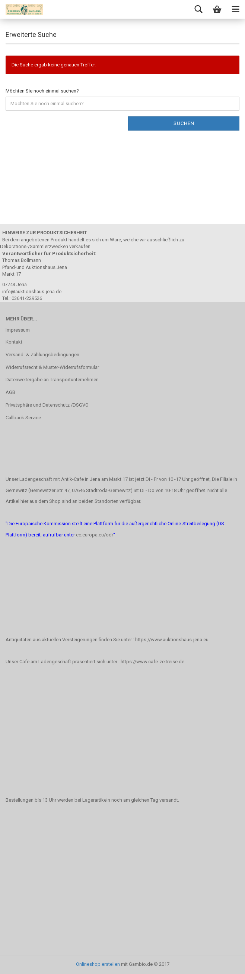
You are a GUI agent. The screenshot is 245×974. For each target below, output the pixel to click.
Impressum (18, 330)
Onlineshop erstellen (98, 964)
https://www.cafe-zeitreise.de (152, 661)
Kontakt (14, 342)
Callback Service (23, 417)
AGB (10, 392)
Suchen (184, 123)
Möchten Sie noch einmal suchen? (42, 91)
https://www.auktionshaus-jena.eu (172, 639)
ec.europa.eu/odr (94, 535)
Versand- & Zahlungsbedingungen (42, 354)
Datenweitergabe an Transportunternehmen (52, 379)
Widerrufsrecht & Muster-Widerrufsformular (52, 367)
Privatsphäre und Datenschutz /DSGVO (47, 405)
